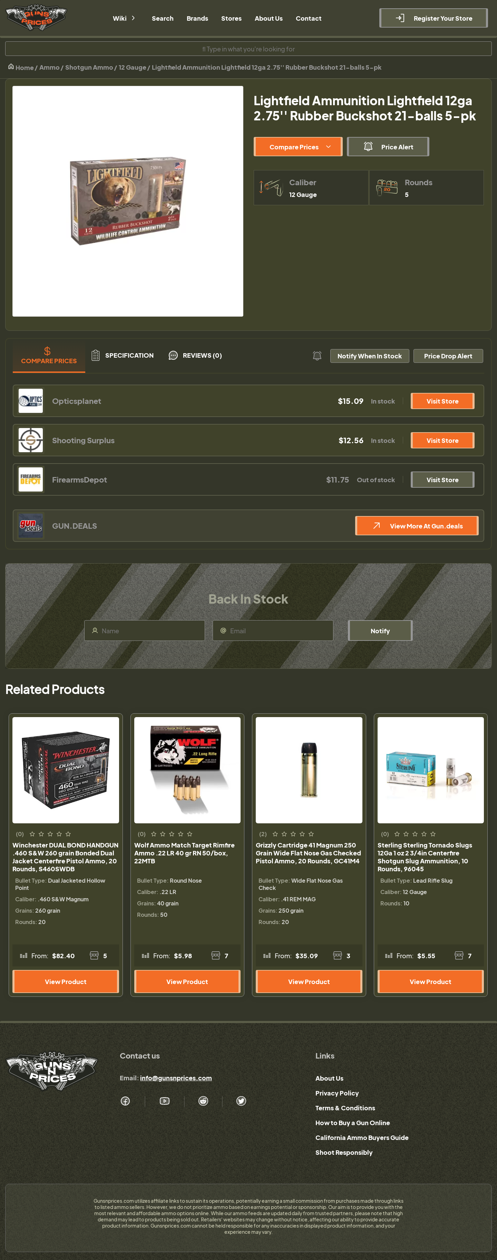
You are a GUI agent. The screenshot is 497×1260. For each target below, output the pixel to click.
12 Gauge (132, 67)
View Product (66, 981)
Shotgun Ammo (89, 67)
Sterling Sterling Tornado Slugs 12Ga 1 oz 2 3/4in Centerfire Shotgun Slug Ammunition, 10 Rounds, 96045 (425, 857)
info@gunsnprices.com (176, 1078)
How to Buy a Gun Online (352, 1123)
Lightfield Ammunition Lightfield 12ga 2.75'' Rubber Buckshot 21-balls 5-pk (267, 67)
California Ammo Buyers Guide (362, 1137)
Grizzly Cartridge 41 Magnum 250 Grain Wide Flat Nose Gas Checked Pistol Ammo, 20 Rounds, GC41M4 (308, 853)
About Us (329, 1078)
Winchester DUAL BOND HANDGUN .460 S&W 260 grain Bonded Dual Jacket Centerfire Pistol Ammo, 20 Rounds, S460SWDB (65, 857)
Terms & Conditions (345, 1108)
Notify (380, 631)
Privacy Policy (337, 1093)
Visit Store (443, 401)
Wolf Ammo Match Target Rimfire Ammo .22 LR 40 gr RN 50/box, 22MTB (184, 853)
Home (21, 67)
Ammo (49, 67)
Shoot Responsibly (344, 1152)
